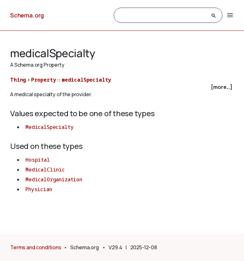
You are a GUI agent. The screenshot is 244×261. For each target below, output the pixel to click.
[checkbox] (122, 87)
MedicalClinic (45, 169)
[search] (162, 15)
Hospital (37, 159)
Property (43, 79)
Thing (18, 79)
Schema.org (27, 15)
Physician (38, 189)
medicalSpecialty (86, 79)
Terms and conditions (35, 247)
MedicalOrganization (53, 179)
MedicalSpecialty (49, 127)
